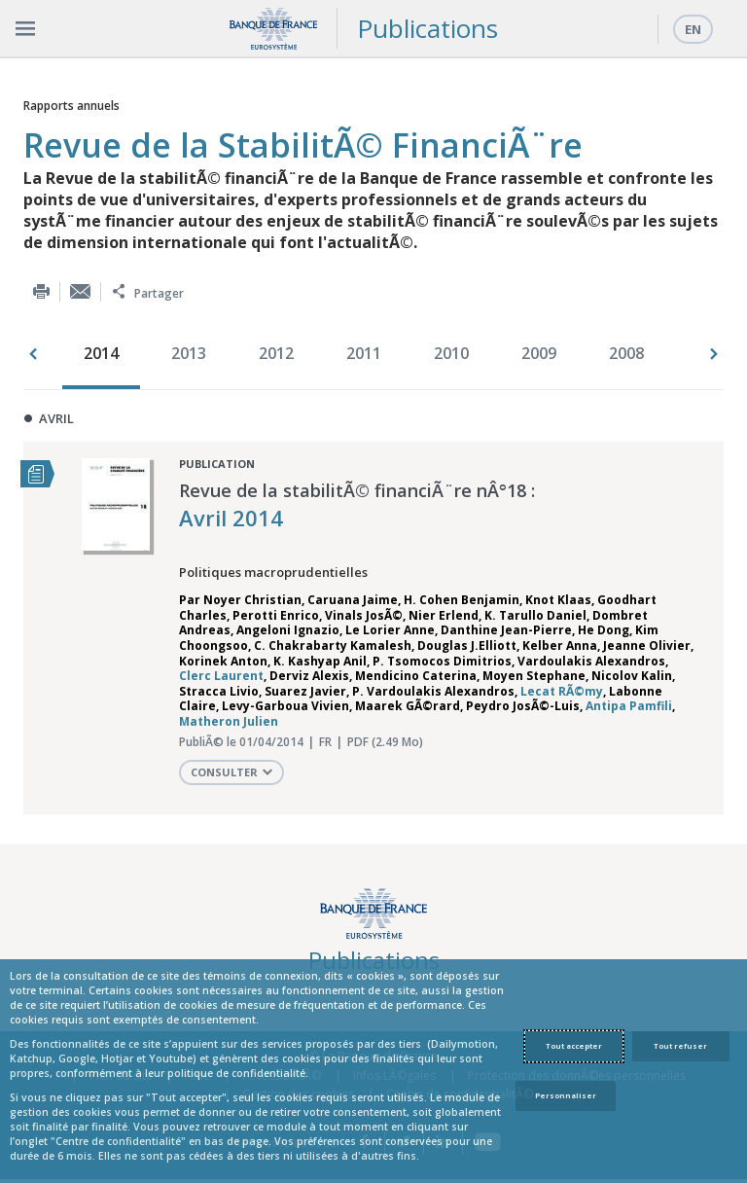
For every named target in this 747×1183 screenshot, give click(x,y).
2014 (101, 353)
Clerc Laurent (221, 675)
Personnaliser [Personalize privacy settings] (565, 1095)
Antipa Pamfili (629, 706)
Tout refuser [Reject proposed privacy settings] (680, 1046)
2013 (188, 353)
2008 (626, 353)
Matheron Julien (228, 721)
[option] (106, 355)
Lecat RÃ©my (561, 691)
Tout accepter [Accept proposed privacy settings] (574, 1046)
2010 (451, 353)
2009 (538, 353)
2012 (276, 353)
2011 (363, 353)
